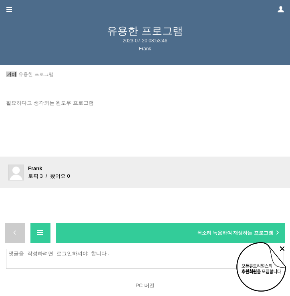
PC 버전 (145, 285)
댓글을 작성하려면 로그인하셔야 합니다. (147, 258)
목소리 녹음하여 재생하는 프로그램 (239, 232)
